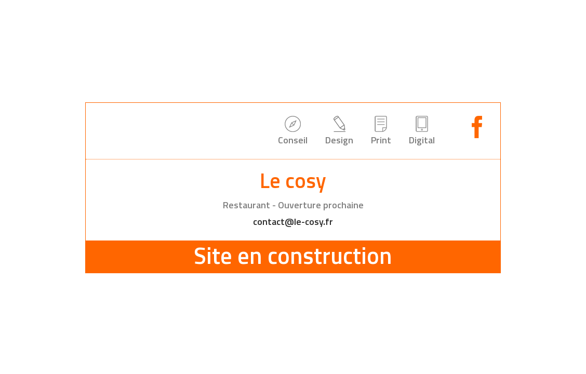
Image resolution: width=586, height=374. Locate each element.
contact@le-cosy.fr (293, 222)
